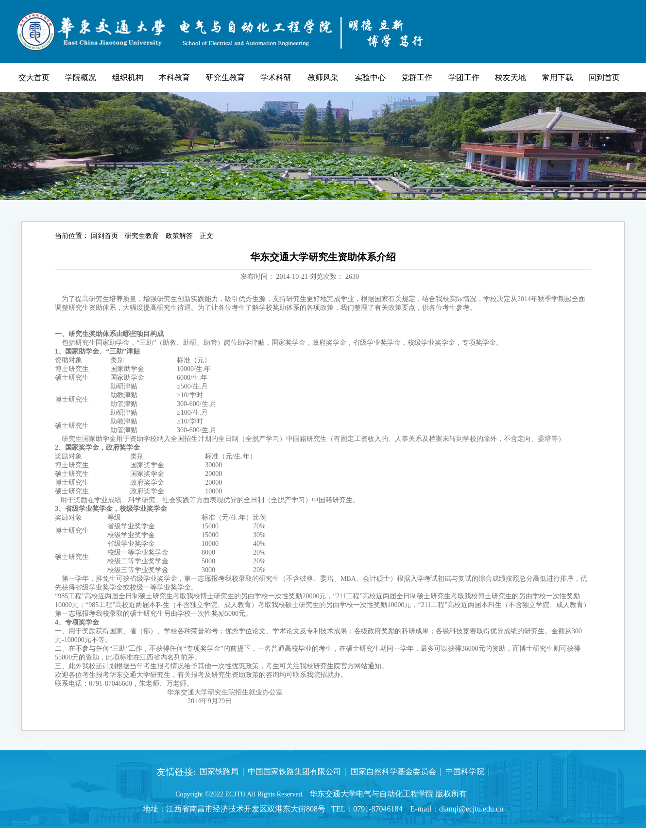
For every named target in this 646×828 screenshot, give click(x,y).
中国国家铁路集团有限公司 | (295, 771)
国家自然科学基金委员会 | (394, 771)
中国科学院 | (466, 771)
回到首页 (104, 235)
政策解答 (179, 235)
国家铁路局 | (220, 771)
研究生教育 (142, 235)
